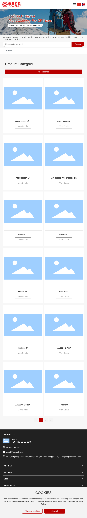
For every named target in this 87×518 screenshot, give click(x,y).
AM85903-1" (64, 235)
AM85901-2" (23, 348)
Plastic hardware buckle (61, 37)
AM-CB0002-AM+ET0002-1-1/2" (64, 178)
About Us (8, 466)
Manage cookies (32, 511)
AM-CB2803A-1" (23, 178)
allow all (54, 511)
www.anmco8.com (13, 447)
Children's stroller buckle (23, 37)
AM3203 (64, 405)
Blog (6, 479)
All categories (43, 72)
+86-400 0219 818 (21, 441)
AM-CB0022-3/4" (64, 121)
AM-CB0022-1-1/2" (22, 121)
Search (78, 44)
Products (8, 472)
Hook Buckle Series (11, 39)
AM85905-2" (64, 291)
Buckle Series (77, 37)
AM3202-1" (22, 235)
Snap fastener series (42, 37)
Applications (9, 485)
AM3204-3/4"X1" (64, 348)
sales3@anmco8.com (14, 452)
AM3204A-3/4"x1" (22, 405)
